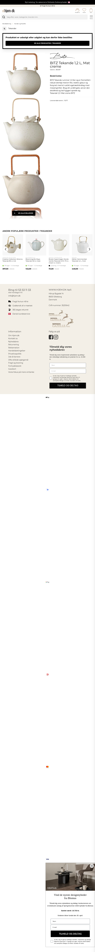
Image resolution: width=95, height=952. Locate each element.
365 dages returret (20, 310)
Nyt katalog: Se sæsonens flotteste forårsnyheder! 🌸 (47, 2)
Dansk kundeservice (21, 314)
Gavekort (12, 369)
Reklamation (13, 348)
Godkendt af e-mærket (22, 306)
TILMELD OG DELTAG (67, 385)
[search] (44, 17)
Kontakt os (13, 338)
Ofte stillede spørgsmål (18, 360)
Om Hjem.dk (13, 335)
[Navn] (67, 365)
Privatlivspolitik (14, 354)
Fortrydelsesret (14, 366)
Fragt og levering (15, 363)
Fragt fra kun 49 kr (48, 6)
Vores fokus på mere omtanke (21, 372)
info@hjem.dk (14, 296)
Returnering (13, 344)
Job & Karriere (14, 357)
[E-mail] (67, 371)
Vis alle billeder (23, 213)
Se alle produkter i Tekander (47, 43)
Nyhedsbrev (13, 341)
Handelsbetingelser (16, 351)
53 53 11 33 (24, 289)
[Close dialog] (92, 866)
